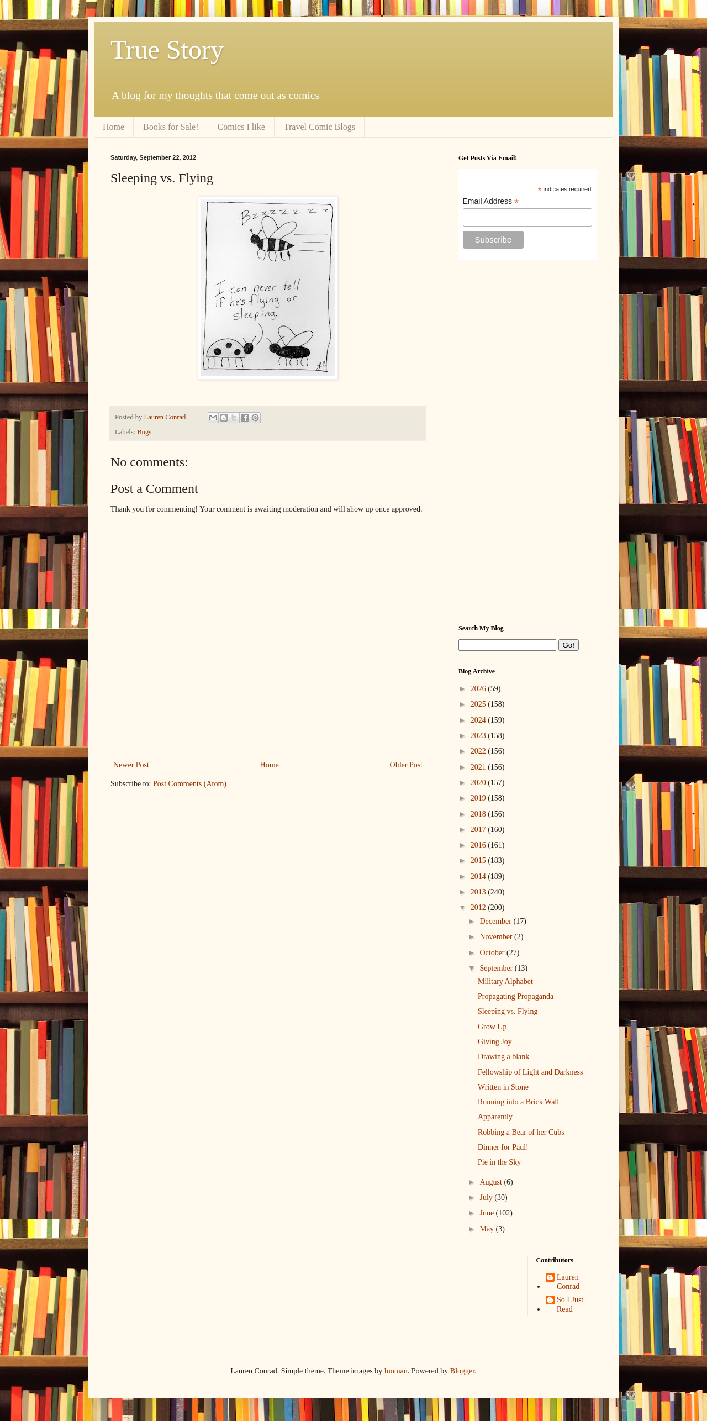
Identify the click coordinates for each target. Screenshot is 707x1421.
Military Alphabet (505, 981)
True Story (167, 49)
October (492, 953)
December (496, 921)
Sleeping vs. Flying (508, 1011)
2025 (479, 704)
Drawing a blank (503, 1056)
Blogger (462, 1371)
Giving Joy (495, 1042)
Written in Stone (503, 1087)
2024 (479, 720)
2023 (479, 735)
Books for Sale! (170, 126)
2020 (479, 782)
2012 (479, 907)
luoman (396, 1371)
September (496, 968)
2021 (479, 767)
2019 (479, 798)
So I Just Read (570, 1304)
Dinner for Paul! (503, 1147)
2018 (479, 814)
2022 (479, 751)
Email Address (491, 201)
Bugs (144, 432)
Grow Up (492, 1027)
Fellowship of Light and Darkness (530, 1072)
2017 (479, 829)
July (486, 1197)
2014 (479, 876)
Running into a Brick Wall (518, 1102)
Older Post (406, 765)
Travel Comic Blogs (319, 126)
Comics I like (241, 126)
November (496, 937)
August (491, 1182)
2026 (479, 689)
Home (113, 126)
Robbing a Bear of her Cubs (521, 1132)
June (487, 1213)
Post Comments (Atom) (189, 784)
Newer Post (131, 765)
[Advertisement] (527, 442)
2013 (479, 892)
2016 (479, 845)
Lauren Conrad (568, 1282)
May (487, 1229)
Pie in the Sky (499, 1162)
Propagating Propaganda (515, 996)
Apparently (495, 1117)
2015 (479, 860)
